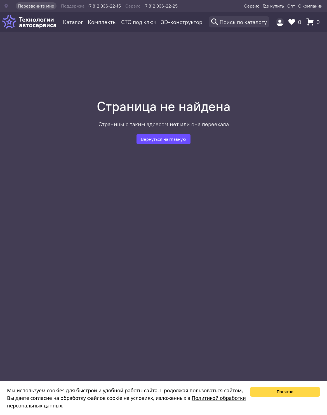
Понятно (285, 391)
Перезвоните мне (36, 6)
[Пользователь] (280, 22)
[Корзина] (314, 22)
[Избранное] (296, 22)
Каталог (73, 21)
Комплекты (102, 21)
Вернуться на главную (163, 139)
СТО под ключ (138, 21)
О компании (310, 6)
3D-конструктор (181, 21)
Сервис (251, 6)
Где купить (273, 6)
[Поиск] (239, 21)
